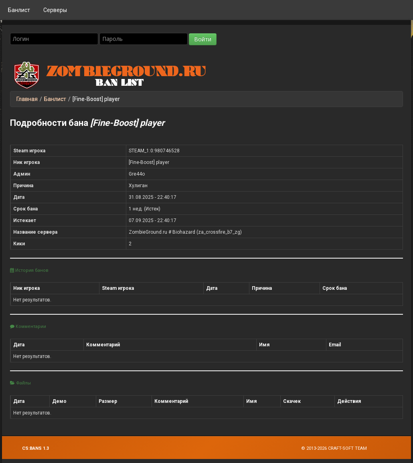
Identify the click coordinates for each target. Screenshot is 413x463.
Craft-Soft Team (347, 448)
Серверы (55, 10)
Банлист (19, 10)
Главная (27, 99)
